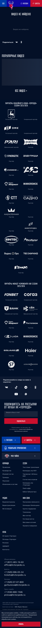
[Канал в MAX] (26, 394)
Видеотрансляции (8, 505)
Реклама (5, 543)
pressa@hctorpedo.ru (15, 595)
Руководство (6, 470)
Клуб (4, 532)
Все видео (20, 90)
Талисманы (27, 512)
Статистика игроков (30, 479)
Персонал (5, 481)
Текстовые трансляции (31, 467)
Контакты (5, 549)
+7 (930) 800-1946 (13, 592)
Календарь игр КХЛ (29, 470)
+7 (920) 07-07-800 (14, 582)
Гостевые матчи (28, 519)
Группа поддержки (29, 509)
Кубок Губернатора (29, 492)
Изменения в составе (10, 484)
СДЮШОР (5, 546)
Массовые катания (29, 522)
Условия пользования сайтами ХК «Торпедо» (15, 609)
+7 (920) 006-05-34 (14, 572)
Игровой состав (7, 474)
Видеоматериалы (8, 502)
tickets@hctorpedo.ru (15, 575)
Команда (5, 463)
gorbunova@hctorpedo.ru (17, 585)
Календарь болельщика (31, 505)
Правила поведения (30, 526)
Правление (6, 467)
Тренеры (5, 477)
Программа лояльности (31, 502)
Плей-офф (26, 488)
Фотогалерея (7, 509)
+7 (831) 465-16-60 (14, 562)
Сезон (25, 463)
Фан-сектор (27, 515)
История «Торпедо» (9, 536)
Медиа (4, 498)
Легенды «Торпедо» (9, 539)
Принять (21, 624)
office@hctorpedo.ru (14, 565)
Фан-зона (26, 498)
